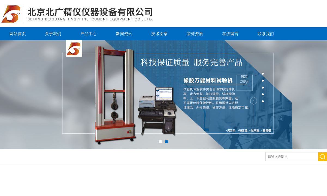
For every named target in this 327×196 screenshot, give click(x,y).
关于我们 (53, 33)
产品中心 (88, 33)
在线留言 (230, 33)
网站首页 (18, 33)
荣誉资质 (195, 33)
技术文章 (159, 33)
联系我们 (266, 33)
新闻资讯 (124, 33)
